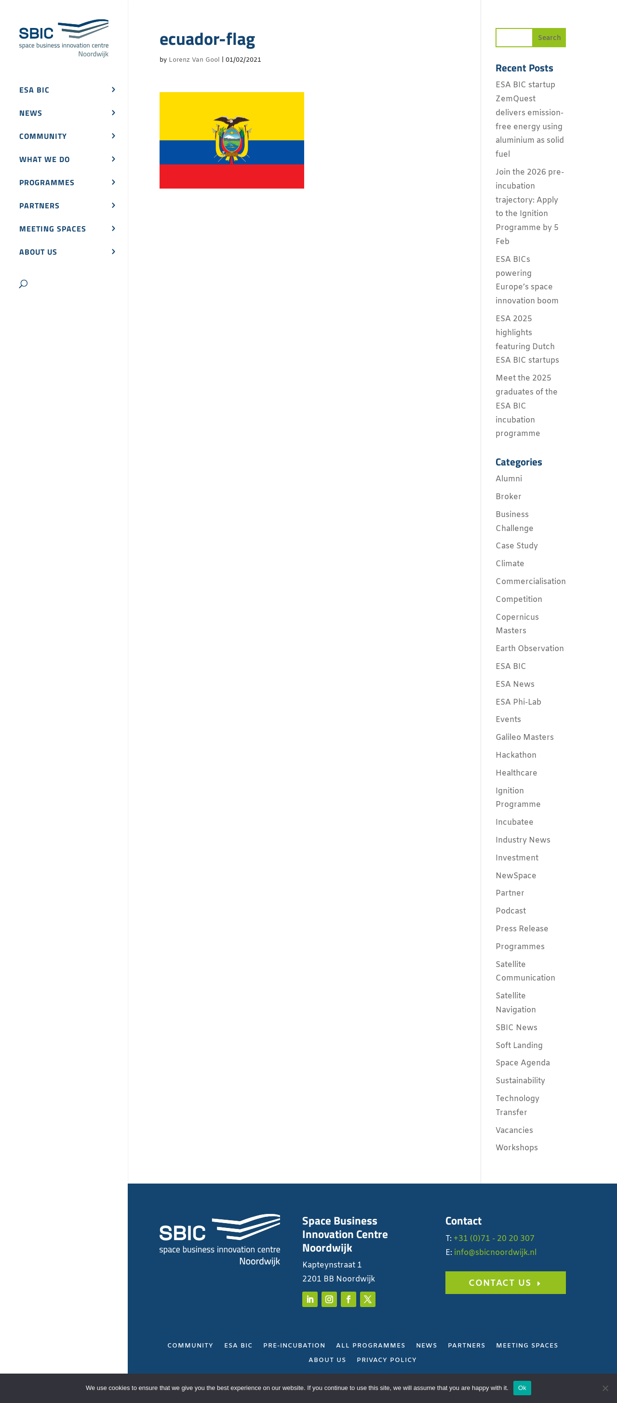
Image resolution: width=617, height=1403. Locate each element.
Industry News (523, 840)
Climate (510, 564)
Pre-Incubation (294, 1346)
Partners (39, 206)
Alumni (509, 479)
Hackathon (516, 755)
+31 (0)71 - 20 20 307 (494, 1239)
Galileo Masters (525, 738)
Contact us (500, 1283)
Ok (522, 1387)
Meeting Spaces (527, 1346)
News (30, 114)
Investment (517, 858)
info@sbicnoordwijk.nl (495, 1253)
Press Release (522, 929)
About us (38, 253)
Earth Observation (530, 649)
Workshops (517, 1148)
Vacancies (514, 1131)
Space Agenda (523, 1063)
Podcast (511, 911)
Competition (519, 600)
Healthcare (516, 773)
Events (508, 720)
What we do (44, 160)
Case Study (517, 546)
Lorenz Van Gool (194, 60)
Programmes (47, 183)
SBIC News (516, 1028)
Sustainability (520, 1081)
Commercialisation (531, 582)
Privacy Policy (387, 1360)
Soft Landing (519, 1046)
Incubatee (515, 822)
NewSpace (516, 876)
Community (43, 137)
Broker (509, 497)
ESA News (515, 685)
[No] (605, 1388)
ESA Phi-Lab (518, 702)
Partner (510, 893)
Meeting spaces (52, 229)
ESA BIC (34, 90)
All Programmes (370, 1346)
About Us (327, 1360)
